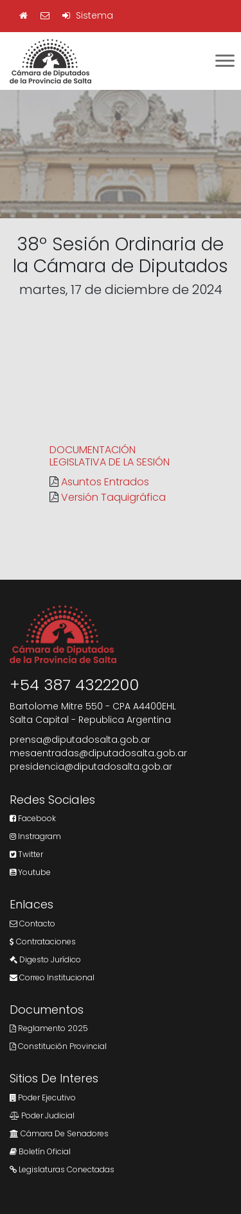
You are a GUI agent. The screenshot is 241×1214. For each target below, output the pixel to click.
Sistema (87, 15)
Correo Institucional (52, 977)
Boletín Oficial (40, 1151)
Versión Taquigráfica (113, 497)
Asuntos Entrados (105, 481)
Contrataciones (43, 941)
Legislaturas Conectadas (62, 1169)
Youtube (30, 872)
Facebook (33, 818)
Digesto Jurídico (45, 959)
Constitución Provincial (58, 1046)
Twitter (26, 854)
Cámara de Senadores (59, 1133)
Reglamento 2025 (49, 1028)
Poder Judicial (42, 1115)
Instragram (35, 836)
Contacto (32, 923)
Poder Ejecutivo (43, 1097)
